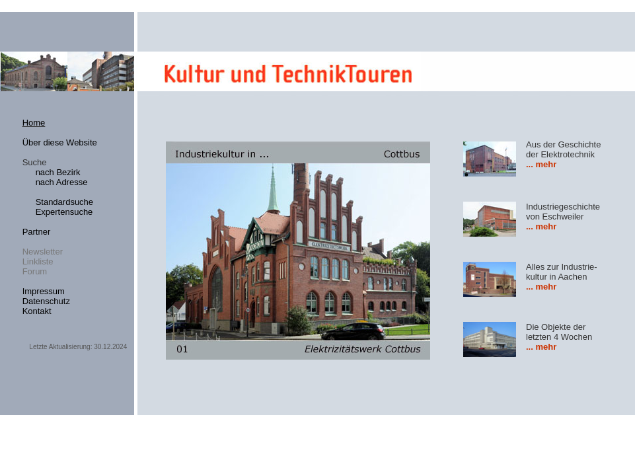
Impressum (43, 291)
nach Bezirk (58, 172)
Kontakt (37, 311)
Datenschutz (46, 301)
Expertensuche (64, 212)
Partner (36, 232)
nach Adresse (62, 182)
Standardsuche (64, 202)
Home (34, 123)
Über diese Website (59, 142)
